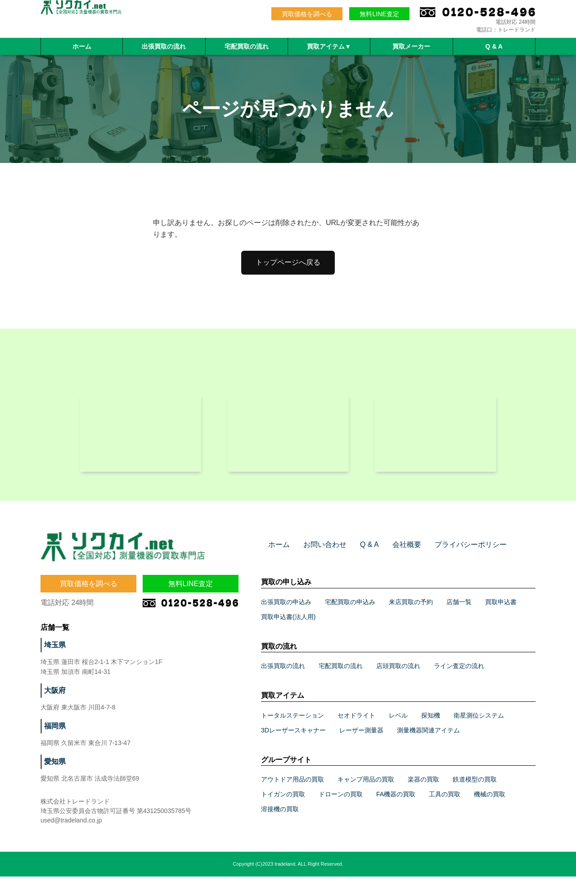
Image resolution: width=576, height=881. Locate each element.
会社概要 (394, 549)
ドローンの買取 (341, 798)
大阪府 (53, 695)
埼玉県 (53, 649)
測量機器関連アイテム (428, 734)
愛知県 (53, 766)
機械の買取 (489, 798)
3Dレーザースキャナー (293, 734)
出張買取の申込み (286, 606)
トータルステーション (292, 719)
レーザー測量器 (361, 734)
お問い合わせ (319, 549)
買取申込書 (501, 606)
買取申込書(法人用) (288, 621)
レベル (398, 719)
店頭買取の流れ (398, 670)
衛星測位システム (479, 719)
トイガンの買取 (283, 798)
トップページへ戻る (288, 262)
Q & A (494, 46)
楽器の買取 (423, 783)
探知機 (430, 719)
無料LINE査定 (379, 14)
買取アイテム (329, 46)
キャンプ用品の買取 (366, 783)
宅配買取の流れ (247, 46)
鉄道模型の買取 (475, 783)
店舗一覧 (459, 606)
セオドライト (356, 719)
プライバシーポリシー (452, 549)
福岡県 (53, 730)
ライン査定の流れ (459, 670)
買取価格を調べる (307, 14)
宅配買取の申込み (350, 606)
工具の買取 (444, 798)
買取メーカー (411, 46)
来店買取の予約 (411, 606)
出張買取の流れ (164, 46)
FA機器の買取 (395, 798)
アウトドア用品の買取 (292, 783)
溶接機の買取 (280, 813)
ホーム (81, 46)
